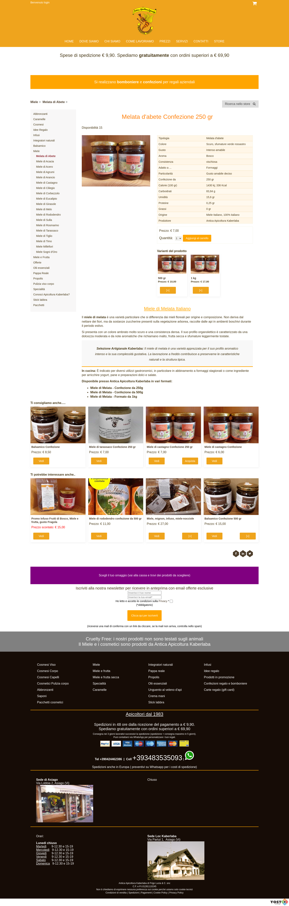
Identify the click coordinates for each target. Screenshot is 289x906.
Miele (34, 102)
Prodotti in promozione (219, 677)
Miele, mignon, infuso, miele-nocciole (170, 518)
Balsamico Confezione (45, 446)
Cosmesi (38, 124)
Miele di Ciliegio (45, 188)
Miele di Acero (44, 166)
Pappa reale (156, 671)
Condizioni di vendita (116, 892)
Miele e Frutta (41, 257)
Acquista (190, 461)
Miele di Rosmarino (47, 225)
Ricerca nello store (240, 104)
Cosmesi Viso (46, 664)
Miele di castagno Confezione (223, 446)
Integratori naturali (44, 140)
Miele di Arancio (45, 177)
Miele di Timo (44, 241)
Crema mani (156, 696)
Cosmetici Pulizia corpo (53, 683)
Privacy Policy (176, 892)
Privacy (163, 601)
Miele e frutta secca (106, 677)
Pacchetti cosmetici (50, 702)
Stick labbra (40, 299)
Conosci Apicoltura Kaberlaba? (51, 294)
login (47, 2)
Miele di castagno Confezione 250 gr (170, 446)
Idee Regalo (40, 129)
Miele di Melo (44, 209)
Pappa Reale (41, 273)
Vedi (41, 461)
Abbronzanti (40, 113)
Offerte (37, 262)
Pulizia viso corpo (43, 283)
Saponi (42, 696)
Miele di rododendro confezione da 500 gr (115, 518)
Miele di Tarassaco (47, 230)
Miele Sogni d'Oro (46, 251)
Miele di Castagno (46, 182)
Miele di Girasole (46, 203)
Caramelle (39, 119)
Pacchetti (38, 305)
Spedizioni (134, 892)
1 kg (193, 278)
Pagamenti (146, 892)
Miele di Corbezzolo (48, 193)
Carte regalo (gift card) (219, 689)
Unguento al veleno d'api (165, 689)
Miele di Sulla (44, 219)
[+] (167, 290)
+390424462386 (111, 759)
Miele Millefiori (44, 246)
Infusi (36, 135)
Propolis (38, 278)
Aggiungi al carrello (197, 238)
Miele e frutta (101, 671)
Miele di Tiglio (44, 235)
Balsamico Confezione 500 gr (223, 518)
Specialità (39, 289)
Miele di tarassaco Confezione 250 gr (112, 446)
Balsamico (39, 145)
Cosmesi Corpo (47, 671)
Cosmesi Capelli (48, 677)
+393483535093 (157, 758)
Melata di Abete (54, 102)
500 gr (162, 278)
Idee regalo (211, 671)
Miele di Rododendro (48, 214)
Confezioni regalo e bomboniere (225, 683)
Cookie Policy (161, 892)
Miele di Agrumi (45, 172)
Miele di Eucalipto (46, 198)
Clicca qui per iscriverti (144, 615)
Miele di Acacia (45, 161)
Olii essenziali (41, 267)
